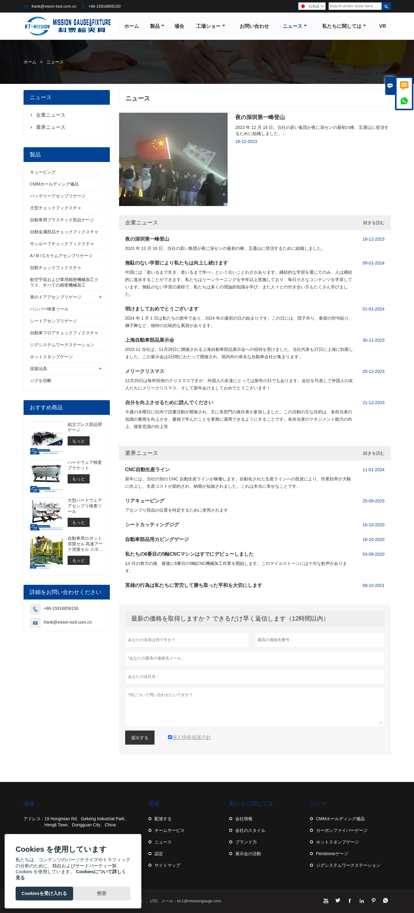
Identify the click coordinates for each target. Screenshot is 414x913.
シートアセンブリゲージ (53, 321)
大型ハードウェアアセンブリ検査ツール (85, 506)
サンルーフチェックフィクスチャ (62, 244)
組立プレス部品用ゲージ (85, 427)
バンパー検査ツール (49, 309)
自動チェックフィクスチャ (55, 267)
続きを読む (374, 222)
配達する (163, 818)
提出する (139, 737)
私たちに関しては (344, 26)
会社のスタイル (250, 830)
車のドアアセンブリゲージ (55, 297)
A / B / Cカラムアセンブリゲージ (61, 256)
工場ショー (211, 26)
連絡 (29, 803)
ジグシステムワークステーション (62, 345)
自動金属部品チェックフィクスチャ (64, 232)
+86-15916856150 (104, 6)
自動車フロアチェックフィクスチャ (64, 333)
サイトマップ (167, 865)
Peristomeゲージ (332, 853)
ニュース (295, 26)
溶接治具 (38, 368)
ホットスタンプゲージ (51, 357)
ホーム (131, 26)
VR (382, 26)
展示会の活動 (248, 853)
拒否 (101, 893)
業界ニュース (141, 453)
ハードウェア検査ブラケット (85, 465)
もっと (78, 441)
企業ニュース (141, 223)
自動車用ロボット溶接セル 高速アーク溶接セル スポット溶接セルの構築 (85, 544)
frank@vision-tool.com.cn (54, 6)
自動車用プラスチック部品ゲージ (62, 220)
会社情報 (243, 818)
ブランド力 (246, 842)
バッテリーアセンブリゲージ (58, 196)
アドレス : (33, 818)
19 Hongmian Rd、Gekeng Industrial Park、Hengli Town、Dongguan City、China (86, 821)
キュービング (43, 172)
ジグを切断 (40, 380)
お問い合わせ (254, 26)
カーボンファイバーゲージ (341, 830)
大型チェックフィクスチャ (55, 208)
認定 (159, 853)
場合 (179, 26)
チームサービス (170, 830)
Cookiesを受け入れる (44, 893)
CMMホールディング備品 (54, 184)
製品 (157, 26)
